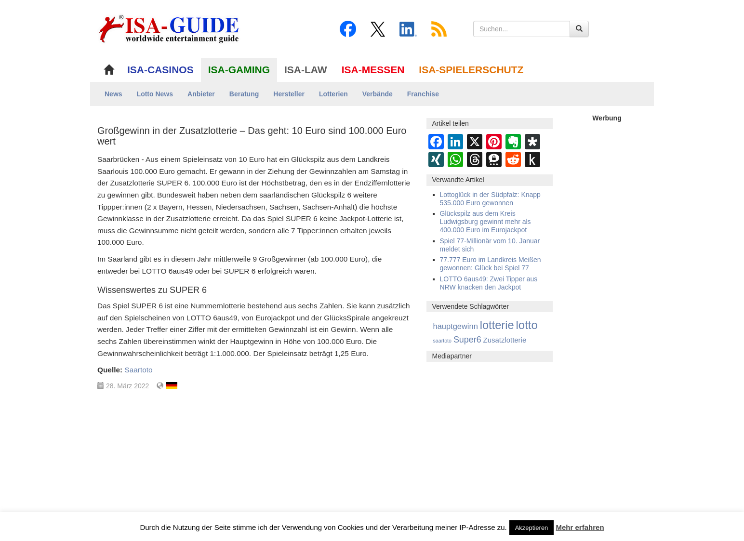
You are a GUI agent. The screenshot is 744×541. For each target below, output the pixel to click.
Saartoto (138, 370)
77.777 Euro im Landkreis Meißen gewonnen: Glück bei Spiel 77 (490, 264)
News (113, 94)
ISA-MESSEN (373, 69)
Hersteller (289, 94)
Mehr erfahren (580, 527)
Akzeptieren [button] (531, 527)
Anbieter (201, 94)
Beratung (244, 94)
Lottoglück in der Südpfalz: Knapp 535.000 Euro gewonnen (490, 199)
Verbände (377, 94)
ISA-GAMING (239, 69)
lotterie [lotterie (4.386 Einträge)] (497, 325)
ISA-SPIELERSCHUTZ (471, 69)
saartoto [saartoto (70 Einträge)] (442, 340)
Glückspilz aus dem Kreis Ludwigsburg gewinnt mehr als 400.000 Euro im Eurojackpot (485, 222)
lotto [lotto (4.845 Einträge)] (527, 324)
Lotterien (333, 94)
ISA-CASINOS (160, 69)
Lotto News (155, 94)
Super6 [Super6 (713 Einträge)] (467, 339)
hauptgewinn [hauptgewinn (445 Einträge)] (455, 326)
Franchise (423, 94)
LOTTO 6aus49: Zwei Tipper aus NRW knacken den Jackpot (489, 283)
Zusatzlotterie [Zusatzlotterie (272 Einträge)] (505, 340)
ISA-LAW (305, 69)
